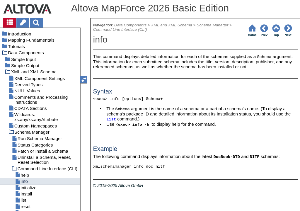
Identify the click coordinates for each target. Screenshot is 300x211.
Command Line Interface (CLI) (120, 29)
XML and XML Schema (171, 25)
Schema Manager (212, 25)
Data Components (130, 25)
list (111, 119)
